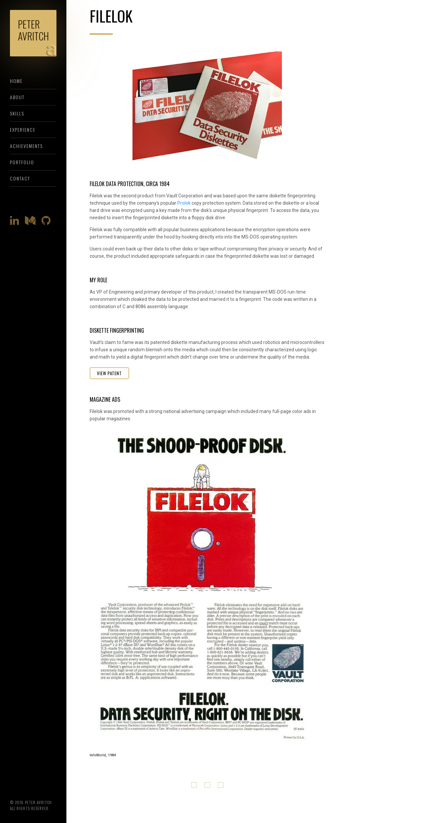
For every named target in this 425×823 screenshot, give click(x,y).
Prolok (184, 203)
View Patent (109, 373)
